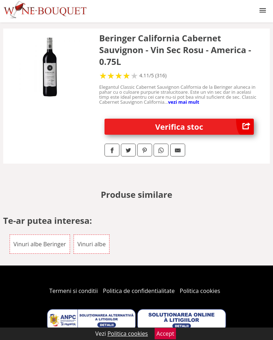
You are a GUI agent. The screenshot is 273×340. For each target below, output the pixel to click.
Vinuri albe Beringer (40, 244)
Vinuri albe (91, 244)
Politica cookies (200, 291)
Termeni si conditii (73, 291)
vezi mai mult (183, 102)
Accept (165, 334)
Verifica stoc (204, 127)
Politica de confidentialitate (139, 291)
